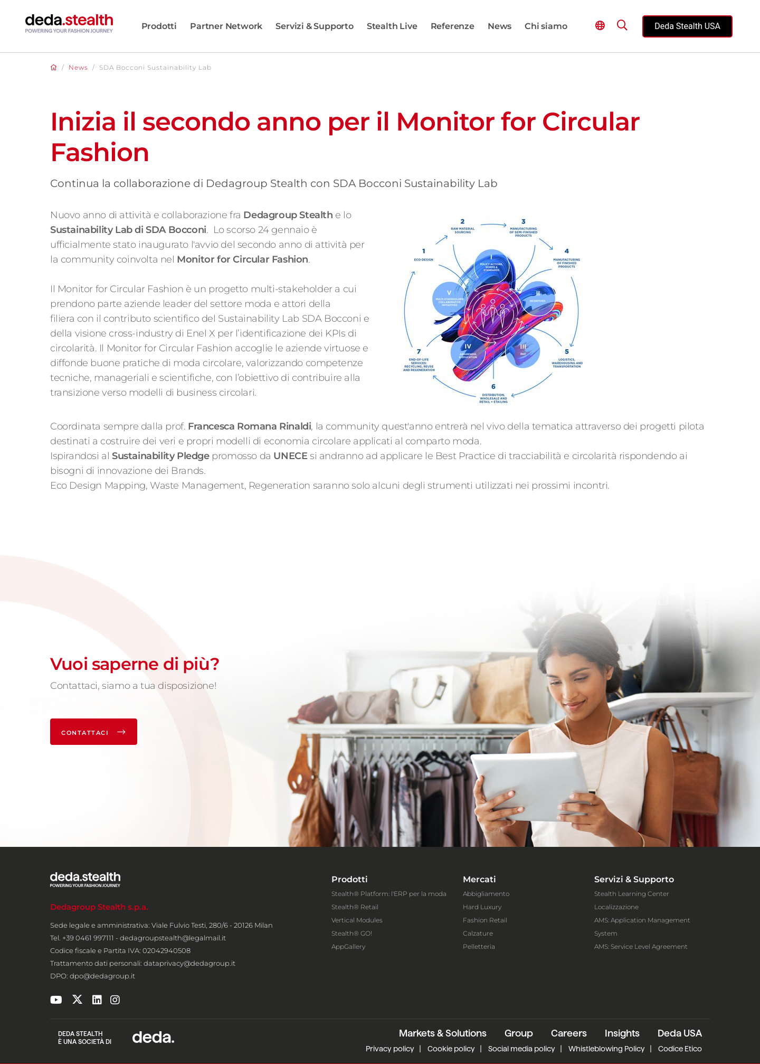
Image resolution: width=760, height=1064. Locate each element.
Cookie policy (451, 1048)
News (78, 67)
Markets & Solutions (443, 1033)
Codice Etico (680, 1048)
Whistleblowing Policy (606, 1048)
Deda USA (680, 1033)
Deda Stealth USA (687, 26)
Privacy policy (390, 1048)
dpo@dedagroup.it (102, 976)
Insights (622, 1033)
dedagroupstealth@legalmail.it (173, 938)
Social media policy (521, 1048)
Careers (569, 1033)
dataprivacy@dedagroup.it (189, 963)
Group (519, 1033)
